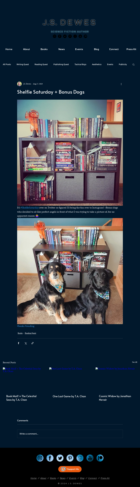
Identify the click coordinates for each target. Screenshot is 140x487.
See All (134, 362)
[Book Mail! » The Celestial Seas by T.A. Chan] (23, 379)
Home (33, 478)
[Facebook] (59, 36)
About (43, 478)
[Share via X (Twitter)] (25, 343)
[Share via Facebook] (18, 343)
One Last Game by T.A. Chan (69, 396)
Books (20, 333)
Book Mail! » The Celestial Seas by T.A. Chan (21, 397)
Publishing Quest (61, 64)
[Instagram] (54, 36)
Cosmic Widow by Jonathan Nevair (115, 397)
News (62, 478)
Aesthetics (96, 64)
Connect (92, 478)
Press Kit (105, 478)
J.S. (51, 22)
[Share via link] (32, 343)
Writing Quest (23, 64)
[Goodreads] (75, 36)
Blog (82, 478)
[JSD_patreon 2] (85, 36)
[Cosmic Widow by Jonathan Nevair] (116, 379)
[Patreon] (100, 458)
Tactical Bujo (80, 64)
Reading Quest (41, 64)
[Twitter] (65, 36)
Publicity (123, 64)
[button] (133, 64)
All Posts (7, 64)
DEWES (78, 22)
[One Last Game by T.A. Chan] (70, 379)
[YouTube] (90, 458)
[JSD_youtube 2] (80, 36)
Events (110, 64)
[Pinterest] (70, 36)
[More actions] (121, 84)
